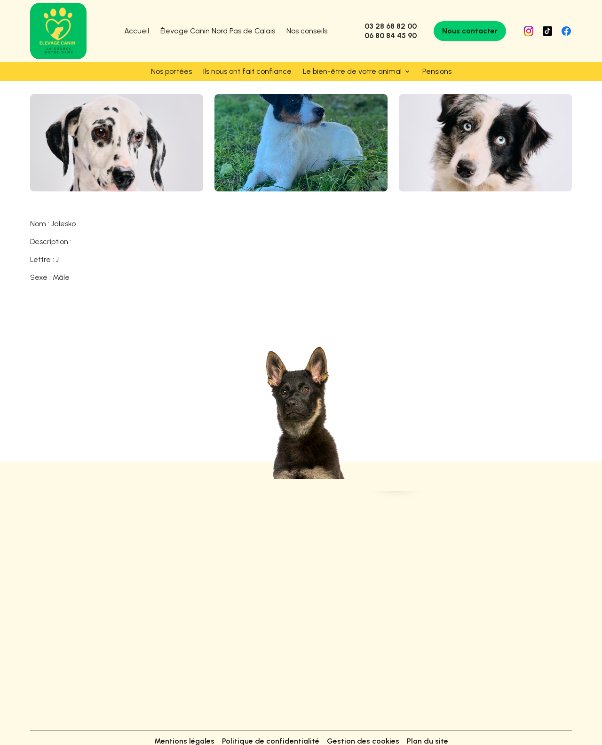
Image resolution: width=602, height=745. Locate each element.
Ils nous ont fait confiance (247, 71)
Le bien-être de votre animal (352, 71)
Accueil (136, 30)
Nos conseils (306, 30)
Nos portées (171, 71)
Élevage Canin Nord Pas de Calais (217, 30)
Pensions (437, 71)
